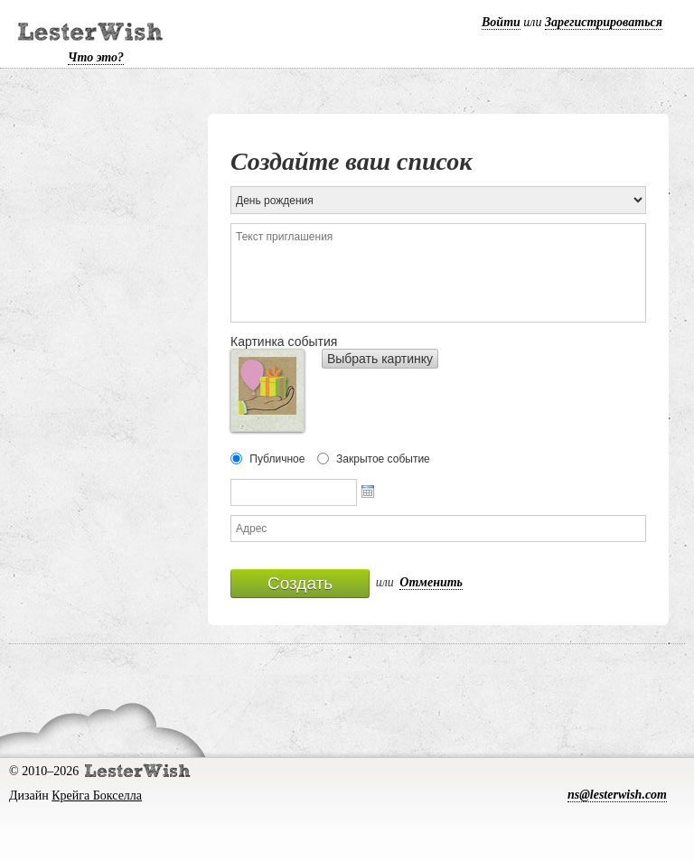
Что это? (96, 57)
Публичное (277, 459)
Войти (501, 22)
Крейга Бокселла (97, 795)
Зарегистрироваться (603, 22)
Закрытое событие (383, 459)
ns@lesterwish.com (617, 794)
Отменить (431, 582)
